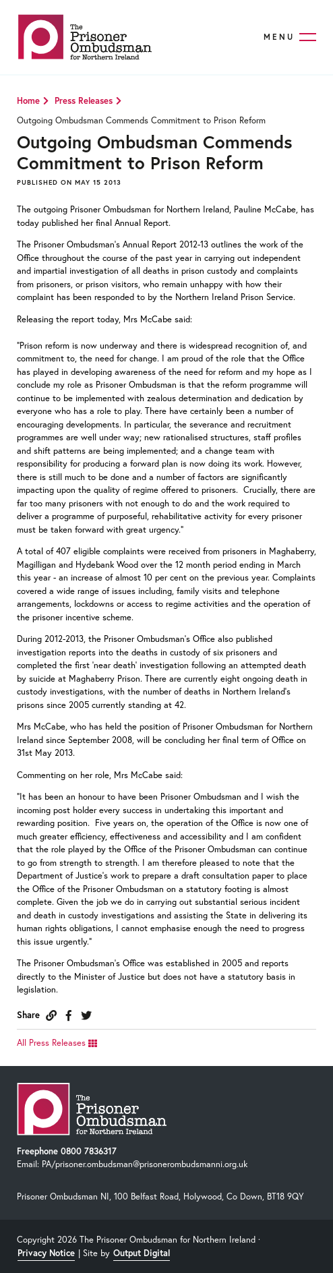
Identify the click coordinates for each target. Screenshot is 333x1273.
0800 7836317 (89, 1151)
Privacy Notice (46, 1253)
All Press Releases (57, 1042)
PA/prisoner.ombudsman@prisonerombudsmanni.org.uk (144, 1164)
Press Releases (84, 101)
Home (28, 101)
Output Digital (141, 1253)
